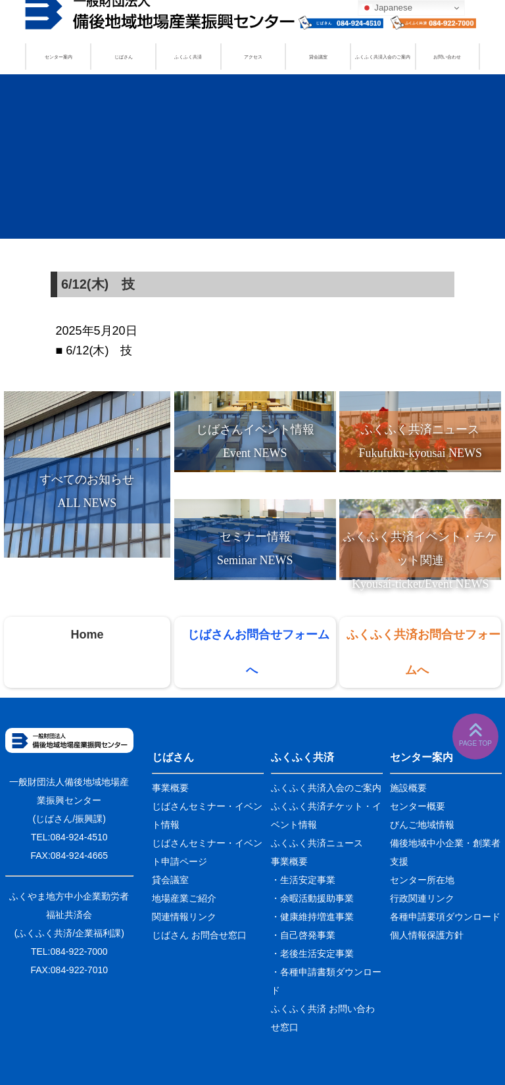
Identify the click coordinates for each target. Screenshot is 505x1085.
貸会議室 (318, 57)
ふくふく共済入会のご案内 (382, 57)
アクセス (253, 57)
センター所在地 (422, 880)
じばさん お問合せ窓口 (199, 935)
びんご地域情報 (422, 824)
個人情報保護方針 (427, 935)
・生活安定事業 (303, 880)
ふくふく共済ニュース (317, 843)
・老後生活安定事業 (312, 953)
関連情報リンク (184, 916)
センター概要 (417, 806)
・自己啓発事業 (303, 935)
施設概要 (408, 788)
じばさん (123, 57)
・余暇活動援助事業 (312, 898)
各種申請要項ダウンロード (445, 916)
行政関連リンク (422, 898)
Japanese (387, 8)
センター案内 (58, 57)
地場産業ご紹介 (184, 898)
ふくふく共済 (188, 57)
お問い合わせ (447, 57)
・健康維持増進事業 (312, 916)
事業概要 (170, 788)
